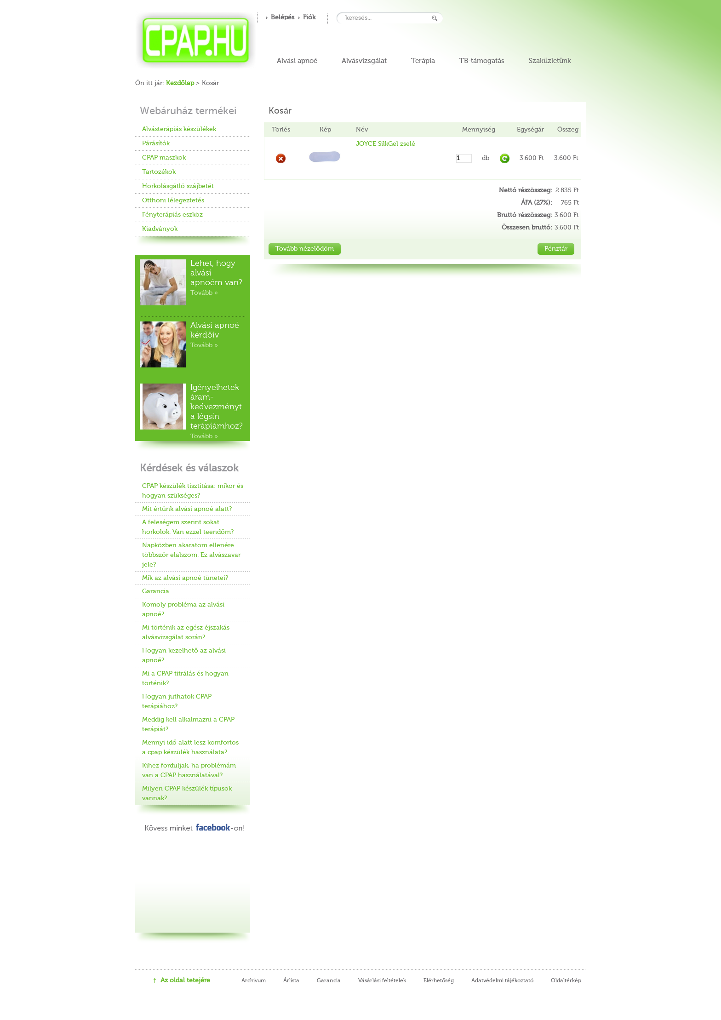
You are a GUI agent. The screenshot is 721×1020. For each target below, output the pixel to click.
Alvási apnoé (297, 60)
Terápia (423, 60)
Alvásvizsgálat (364, 60)
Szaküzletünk (550, 60)
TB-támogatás (481, 60)
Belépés (282, 17)
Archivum (253, 981)
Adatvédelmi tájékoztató (502, 981)
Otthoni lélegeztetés (173, 200)
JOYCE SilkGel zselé (385, 144)
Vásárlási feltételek (382, 981)
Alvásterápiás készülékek (179, 129)
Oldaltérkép (566, 981)
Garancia (155, 591)
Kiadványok (159, 229)
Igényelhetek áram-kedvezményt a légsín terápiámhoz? (216, 407)
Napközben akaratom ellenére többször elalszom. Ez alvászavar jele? (191, 555)
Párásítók (156, 143)
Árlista (291, 981)
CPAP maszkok (164, 158)
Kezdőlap (180, 83)
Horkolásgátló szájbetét (178, 186)
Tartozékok (159, 172)
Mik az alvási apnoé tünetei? (185, 578)
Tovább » (204, 293)
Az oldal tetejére (185, 980)
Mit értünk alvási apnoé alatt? (187, 509)
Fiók (309, 17)
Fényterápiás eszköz (172, 215)
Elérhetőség (438, 981)
